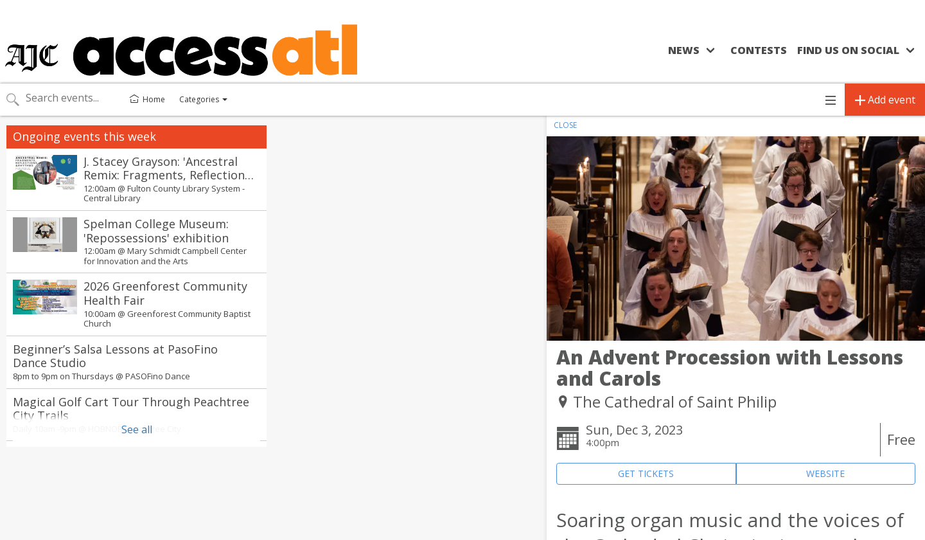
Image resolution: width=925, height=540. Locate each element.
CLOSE (565, 125)
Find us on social (848, 50)
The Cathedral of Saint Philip (675, 401)
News (684, 50)
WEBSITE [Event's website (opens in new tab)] (825, 473)
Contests (758, 50)
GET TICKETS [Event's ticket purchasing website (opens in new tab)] (646, 473)
